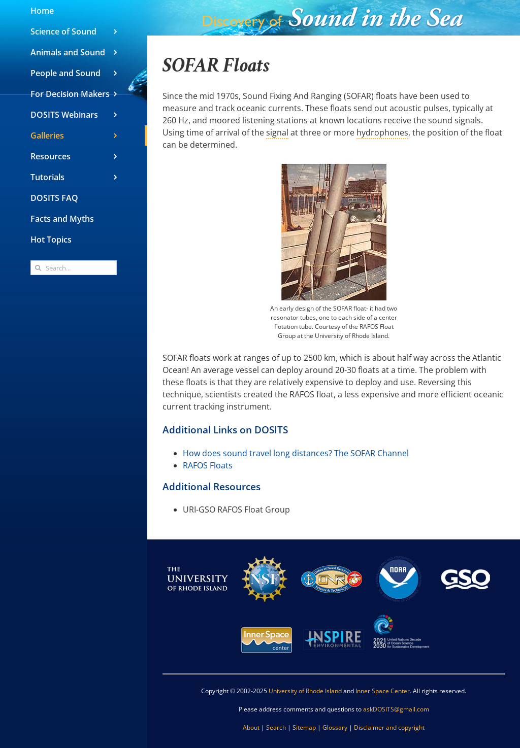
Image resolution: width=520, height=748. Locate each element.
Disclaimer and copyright (389, 727)
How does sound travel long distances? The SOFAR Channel (296, 453)
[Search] (37, 267)
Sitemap (304, 727)
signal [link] (277, 132)
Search (276, 727)
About (251, 727)
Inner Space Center (382, 691)
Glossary (334, 727)
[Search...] (73, 267)
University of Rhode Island (305, 691)
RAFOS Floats (208, 465)
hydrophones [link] (382, 132)
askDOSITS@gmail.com (396, 709)
